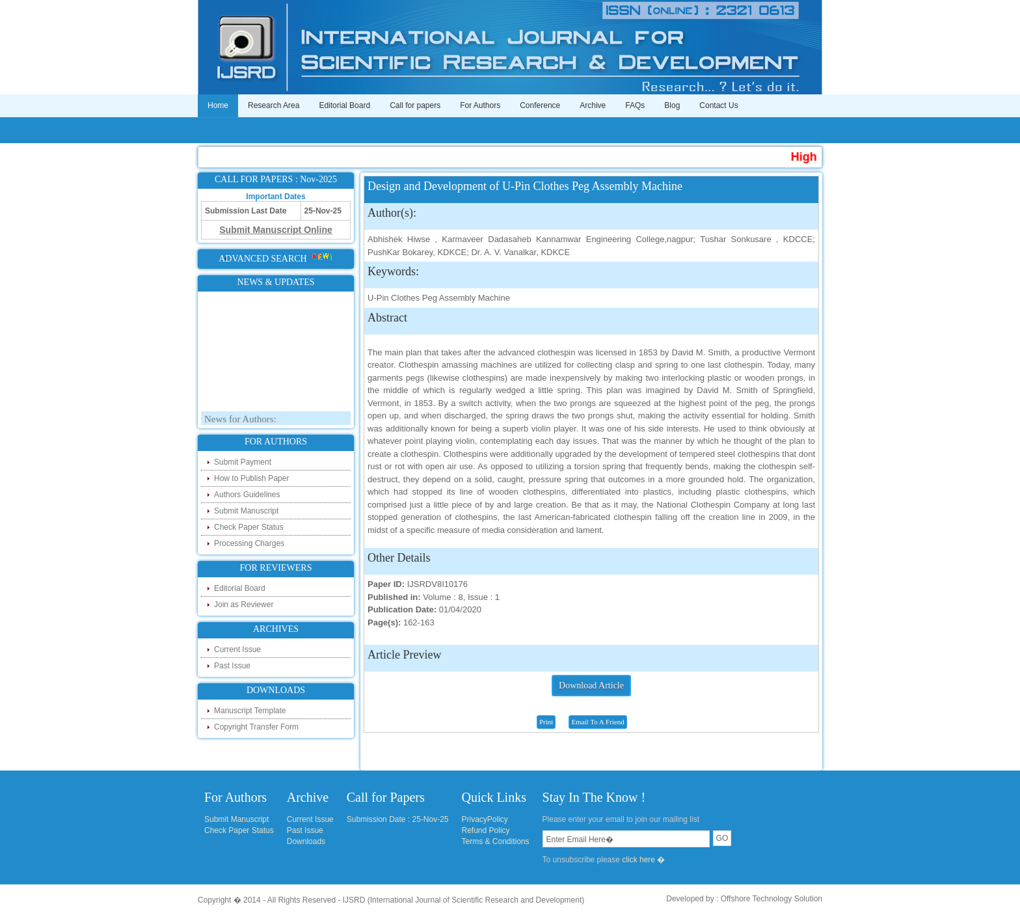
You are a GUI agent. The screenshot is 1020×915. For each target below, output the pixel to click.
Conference (540, 105)
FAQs (635, 105)
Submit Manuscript (246, 510)
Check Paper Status (249, 527)
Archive (593, 105)
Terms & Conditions (496, 841)
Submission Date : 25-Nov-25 (398, 819)
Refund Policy (486, 830)
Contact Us (718, 105)
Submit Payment (242, 462)
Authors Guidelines (247, 494)
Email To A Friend (597, 722)
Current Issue (237, 649)
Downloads (306, 841)
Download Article (591, 685)
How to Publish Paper (251, 478)
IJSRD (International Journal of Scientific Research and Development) (464, 900)
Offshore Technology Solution (771, 898)
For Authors (480, 105)
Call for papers (415, 105)
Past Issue (232, 665)
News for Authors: (240, 421)
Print (546, 722)
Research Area (273, 105)
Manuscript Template (250, 710)
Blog (672, 105)
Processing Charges (249, 543)
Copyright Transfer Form (256, 726)
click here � (643, 859)
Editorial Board (344, 105)
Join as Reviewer (243, 604)
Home (218, 105)
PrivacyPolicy (485, 819)
